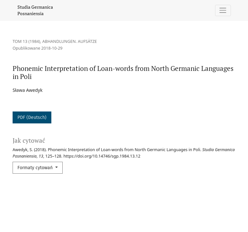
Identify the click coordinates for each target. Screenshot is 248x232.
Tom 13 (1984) (26, 41)
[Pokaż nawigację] (223, 10)
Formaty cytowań (35, 167)
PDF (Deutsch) (31, 117)
